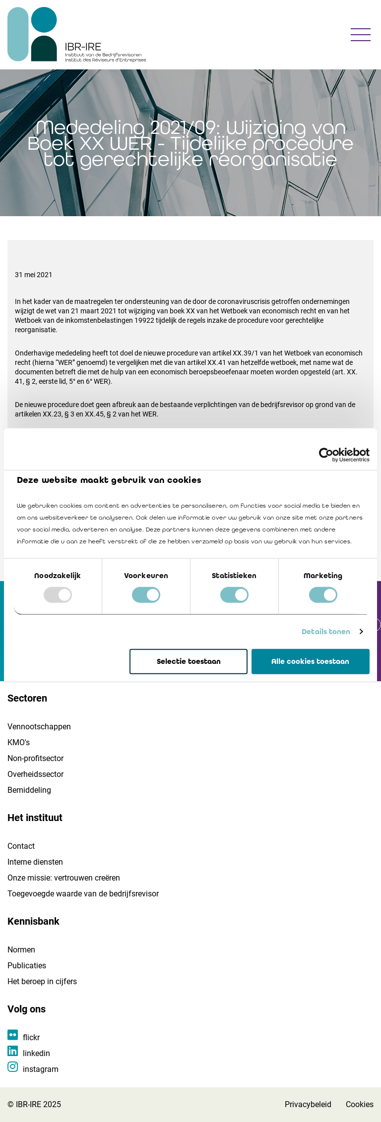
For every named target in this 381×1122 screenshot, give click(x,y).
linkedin (36, 1053)
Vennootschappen (39, 726)
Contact (21, 846)
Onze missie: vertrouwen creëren (63, 878)
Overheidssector (35, 774)
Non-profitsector (35, 758)
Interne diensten (35, 862)
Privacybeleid (308, 1104)
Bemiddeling (29, 790)
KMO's (18, 742)
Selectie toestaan (189, 661)
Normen (21, 949)
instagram (41, 1069)
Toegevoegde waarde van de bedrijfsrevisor (83, 893)
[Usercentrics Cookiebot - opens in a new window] (326, 454)
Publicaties (26, 965)
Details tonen (326, 631)
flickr (31, 1037)
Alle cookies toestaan (310, 661)
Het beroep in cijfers (42, 981)
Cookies (360, 1104)
